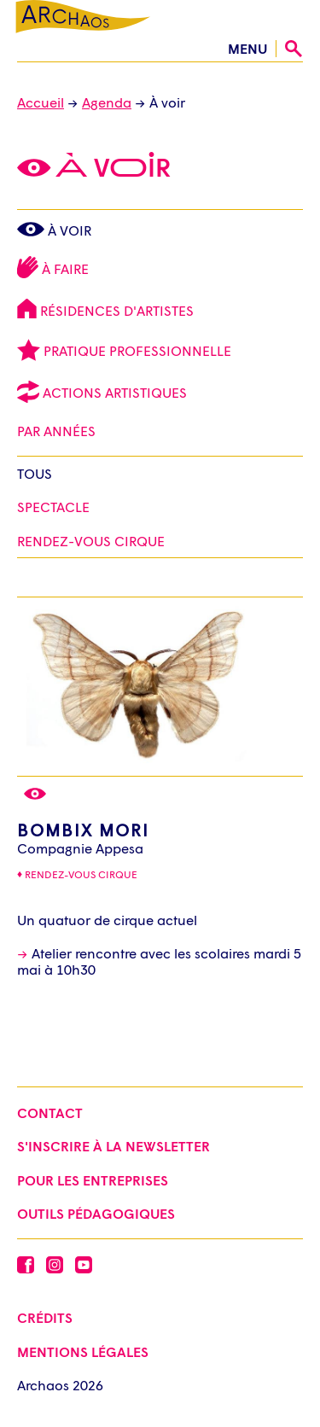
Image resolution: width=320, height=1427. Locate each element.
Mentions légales (82, 1351)
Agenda (106, 102)
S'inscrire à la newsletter (113, 1146)
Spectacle (53, 506)
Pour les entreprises (92, 1180)
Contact (50, 1112)
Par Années (58, 430)
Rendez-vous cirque (81, 874)
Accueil (40, 102)
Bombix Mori (83, 829)
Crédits (45, 1317)
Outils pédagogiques (96, 1213)
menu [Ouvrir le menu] (247, 48)
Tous (34, 473)
